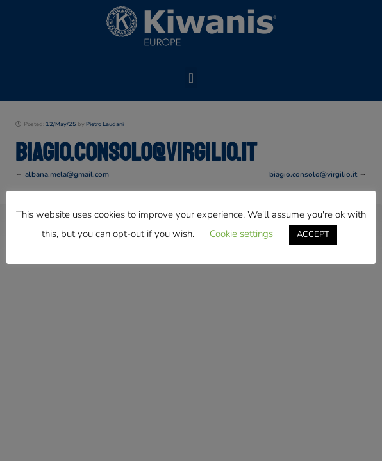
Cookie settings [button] (241, 233)
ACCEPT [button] (313, 234)
